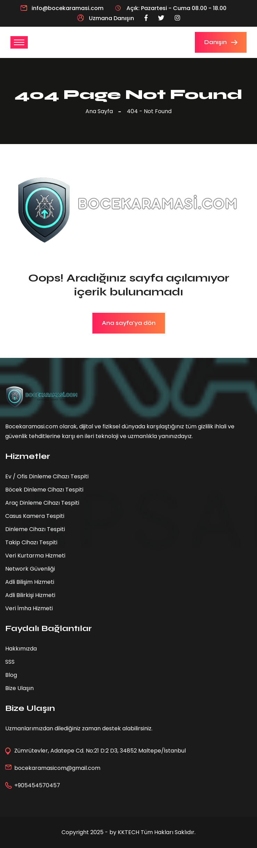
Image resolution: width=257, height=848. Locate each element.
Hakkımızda (21, 649)
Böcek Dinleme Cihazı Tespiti (44, 490)
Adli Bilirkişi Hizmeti (30, 595)
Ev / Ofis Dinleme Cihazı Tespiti (47, 476)
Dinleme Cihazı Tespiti (35, 529)
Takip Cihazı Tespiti (31, 542)
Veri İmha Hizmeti (29, 608)
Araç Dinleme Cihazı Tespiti (42, 503)
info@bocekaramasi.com (67, 8)
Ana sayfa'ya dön (129, 323)
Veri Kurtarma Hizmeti (35, 556)
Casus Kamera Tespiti (34, 516)
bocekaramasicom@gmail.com (57, 768)
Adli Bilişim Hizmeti (29, 582)
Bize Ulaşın (19, 688)
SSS (10, 662)
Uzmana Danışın (105, 18)
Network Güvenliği (30, 569)
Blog (11, 675)
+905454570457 (37, 785)
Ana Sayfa (100, 111)
